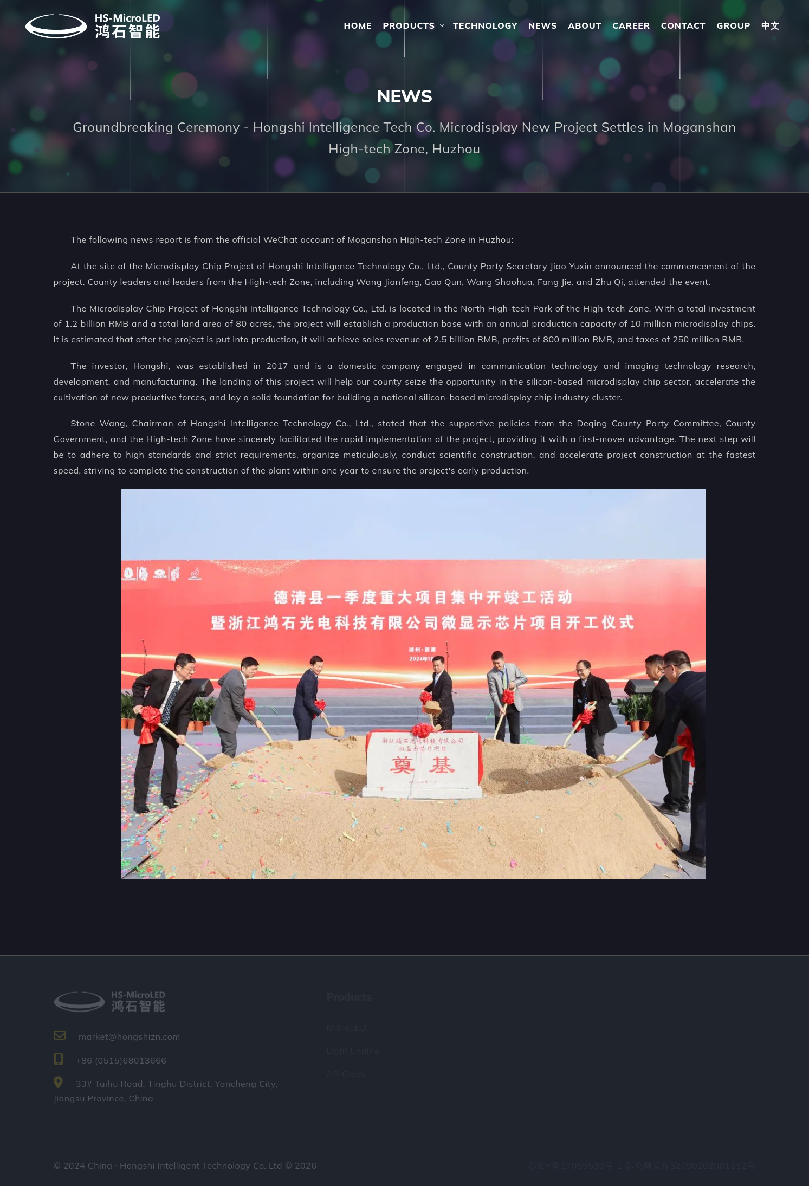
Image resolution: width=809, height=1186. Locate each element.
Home (358, 25)
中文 (770, 25)
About (584, 25)
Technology (485, 25)
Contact (683, 25)
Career (631, 25)
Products (409, 25)
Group (733, 25)
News (542, 25)
